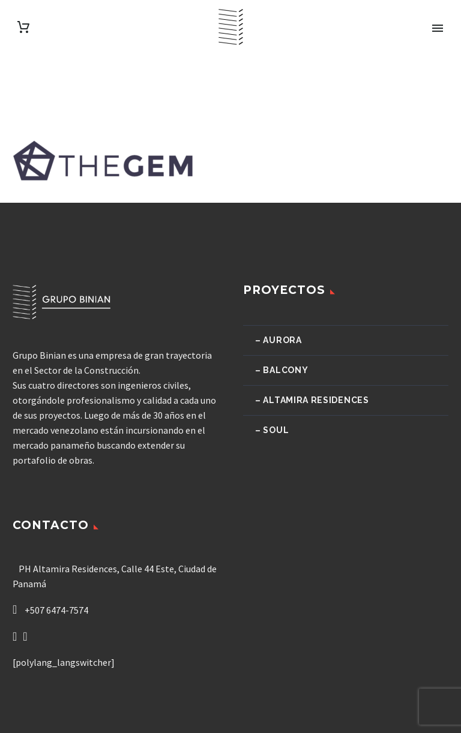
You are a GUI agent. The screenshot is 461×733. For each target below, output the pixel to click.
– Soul (272, 430)
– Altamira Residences (312, 400)
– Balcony (281, 370)
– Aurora (278, 340)
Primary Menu (437, 28)
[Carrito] (23, 27)
